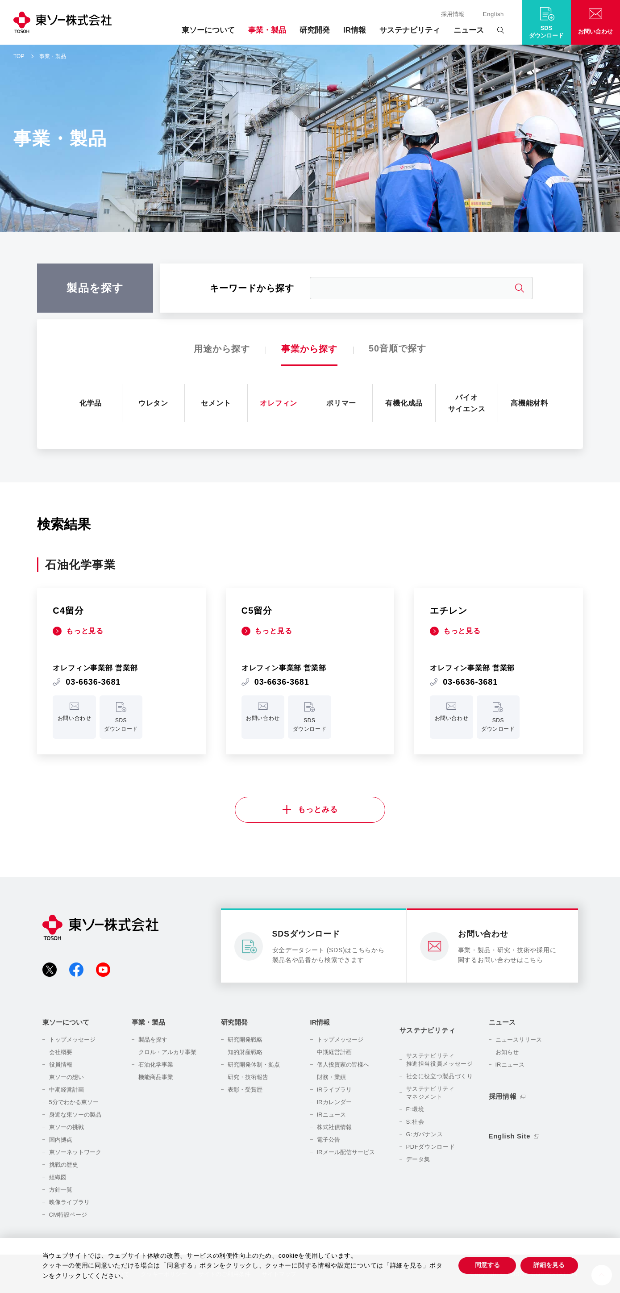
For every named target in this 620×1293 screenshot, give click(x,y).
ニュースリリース (518, 1039)
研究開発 (315, 30)
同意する (486, 1264)
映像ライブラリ (69, 1202)
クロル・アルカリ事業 (167, 1052)
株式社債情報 (334, 1127)
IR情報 (354, 30)
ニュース (469, 30)
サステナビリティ (409, 30)
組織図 (58, 1177)
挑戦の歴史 (63, 1164)
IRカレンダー (334, 1102)
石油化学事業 (155, 1064)
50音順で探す (397, 349)
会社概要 (60, 1052)
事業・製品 (267, 30)
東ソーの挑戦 (66, 1127)
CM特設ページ (68, 1214)
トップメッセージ (72, 1039)
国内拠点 (60, 1139)
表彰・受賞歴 (245, 1089)
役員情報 (60, 1064)
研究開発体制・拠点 (254, 1064)
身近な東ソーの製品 (75, 1114)
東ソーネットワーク (75, 1152)
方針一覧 (60, 1189)
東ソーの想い (66, 1077)
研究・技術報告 (248, 1077)
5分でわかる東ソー (74, 1102)
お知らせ (507, 1052)
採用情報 (452, 14)
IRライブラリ (334, 1089)
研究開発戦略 (245, 1039)
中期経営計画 (66, 1089)
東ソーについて (208, 30)
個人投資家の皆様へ (343, 1064)
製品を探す (152, 1039)
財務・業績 (331, 1077)
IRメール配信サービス (346, 1152)
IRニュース (331, 1114)
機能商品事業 (155, 1077)
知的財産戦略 (245, 1052)
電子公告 (328, 1139)
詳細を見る (549, 1264)
